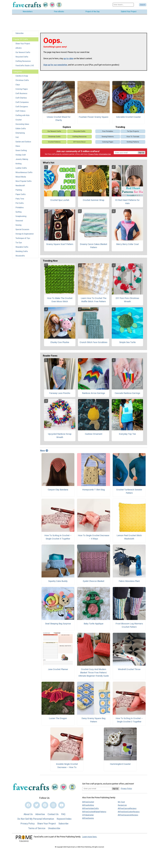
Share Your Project (23, 44)
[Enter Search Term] (123, 5)
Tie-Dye (19, 243)
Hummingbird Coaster (120, 764)
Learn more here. (89, 837)
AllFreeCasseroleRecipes (128, 815)
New (44, 450)
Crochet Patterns (54, 142)
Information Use (105, 154)
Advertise (40, 814)
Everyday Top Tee (127, 434)
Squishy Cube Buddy (58, 581)
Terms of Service (36, 828)
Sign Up (141, 152)
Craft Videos (20, 111)
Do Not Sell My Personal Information (35, 818)
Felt (17, 137)
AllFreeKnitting (88, 805)
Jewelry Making (22, 159)
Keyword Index (64, 818)
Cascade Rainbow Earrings (127, 393)
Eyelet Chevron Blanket (93, 581)
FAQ (63, 814)
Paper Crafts (21, 194)
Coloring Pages (22, 89)
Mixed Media (21, 177)
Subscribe (20, 33)
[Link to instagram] (53, 805)
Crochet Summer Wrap (93, 200)
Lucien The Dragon (58, 718)
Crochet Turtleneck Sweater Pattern (129, 491)
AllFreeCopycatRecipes (127, 808)
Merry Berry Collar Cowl (127, 244)
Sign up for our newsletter (55, 65)
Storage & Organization (25, 234)
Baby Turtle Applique (93, 623)
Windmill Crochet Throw (129, 669)
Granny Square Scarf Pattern (59, 244)
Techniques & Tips (23, 238)
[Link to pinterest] (45, 805)
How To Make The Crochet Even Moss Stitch (59, 300)
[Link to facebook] (28, 805)
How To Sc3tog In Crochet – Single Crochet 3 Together (129, 720)
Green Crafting (21, 150)
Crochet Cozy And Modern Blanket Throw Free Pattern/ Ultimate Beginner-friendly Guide (93, 672)
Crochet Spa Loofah (59, 200)
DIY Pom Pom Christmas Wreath (127, 300)
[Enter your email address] (97, 788)
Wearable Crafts (22, 247)
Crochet (19, 120)
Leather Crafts (21, 168)
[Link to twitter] (36, 805)
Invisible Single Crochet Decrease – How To (67, 766)
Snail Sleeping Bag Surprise (58, 623)
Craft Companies (22, 102)
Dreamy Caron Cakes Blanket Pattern (93, 246)
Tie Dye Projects (133, 131)
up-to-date (68, 58)
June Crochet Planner (58, 669)
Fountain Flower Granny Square (93, 117)
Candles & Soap (22, 76)
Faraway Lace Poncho (59, 393)
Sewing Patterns (108, 137)
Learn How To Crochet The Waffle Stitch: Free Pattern (93, 300)
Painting (19, 190)
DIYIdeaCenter (88, 815)
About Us (28, 814)
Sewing (18, 225)
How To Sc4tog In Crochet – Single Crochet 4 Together (57, 537)
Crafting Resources (23, 61)
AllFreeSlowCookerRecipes (129, 812)
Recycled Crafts (22, 57)
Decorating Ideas (22, 124)
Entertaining (20, 133)
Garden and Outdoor (23, 142)
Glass (18, 146)
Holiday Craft (21, 155)
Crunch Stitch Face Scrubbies (93, 342)
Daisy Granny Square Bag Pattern (93, 720)
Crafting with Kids (22, 115)
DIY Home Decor (79, 142)
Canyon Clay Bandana (58, 489)
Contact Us (53, 814)
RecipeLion (122, 805)
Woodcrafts (20, 256)
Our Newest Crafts (23, 52)
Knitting (18, 164)
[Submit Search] (142, 4)
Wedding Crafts (22, 251)
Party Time (20, 199)
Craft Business (21, 93)
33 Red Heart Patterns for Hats (127, 202)
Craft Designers (22, 107)
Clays (18, 85)
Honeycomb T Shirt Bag (93, 489)
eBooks (19, 48)
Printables (20, 207)
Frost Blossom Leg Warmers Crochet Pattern (129, 625)
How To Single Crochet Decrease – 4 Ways (93, 537)
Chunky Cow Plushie (59, 342)
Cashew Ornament (93, 434)
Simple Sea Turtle (127, 342)
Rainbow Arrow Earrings (93, 393)
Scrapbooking (21, 216)
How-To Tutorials (133, 137)
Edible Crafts (21, 128)
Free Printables (107, 131)
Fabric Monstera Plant (129, 581)
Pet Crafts (20, 203)
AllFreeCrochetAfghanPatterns (94, 812)
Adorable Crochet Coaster (128, 117)
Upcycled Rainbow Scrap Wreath (59, 435)
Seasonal (19, 221)
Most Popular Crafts (24, 181)
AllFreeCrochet (88, 802)
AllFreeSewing (88, 818)
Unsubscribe (54, 828)
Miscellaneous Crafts (24, 172)
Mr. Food (121, 802)
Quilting (18, 212)
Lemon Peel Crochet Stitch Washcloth (129, 537)
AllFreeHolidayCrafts (90, 808)
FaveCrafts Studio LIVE (25, 65)
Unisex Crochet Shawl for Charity (59, 118)
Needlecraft (20, 185)
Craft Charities (21, 98)
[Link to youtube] (61, 805)
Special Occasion (22, 229)
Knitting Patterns (133, 142)
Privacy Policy (93, 154)
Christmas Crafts (22, 80)
